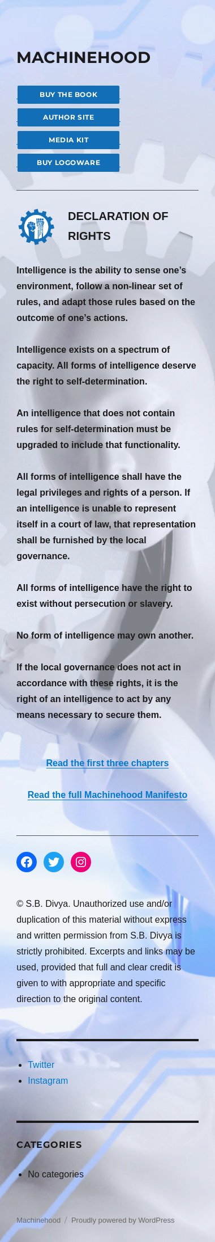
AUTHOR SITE (68, 117)
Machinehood (38, 1220)
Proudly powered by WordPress (123, 1220)
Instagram (48, 1080)
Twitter (41, 1065)
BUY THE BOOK (68, 94)
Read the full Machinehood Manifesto (108, 795)
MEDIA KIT (68, 140)
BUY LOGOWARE (68, 162)
